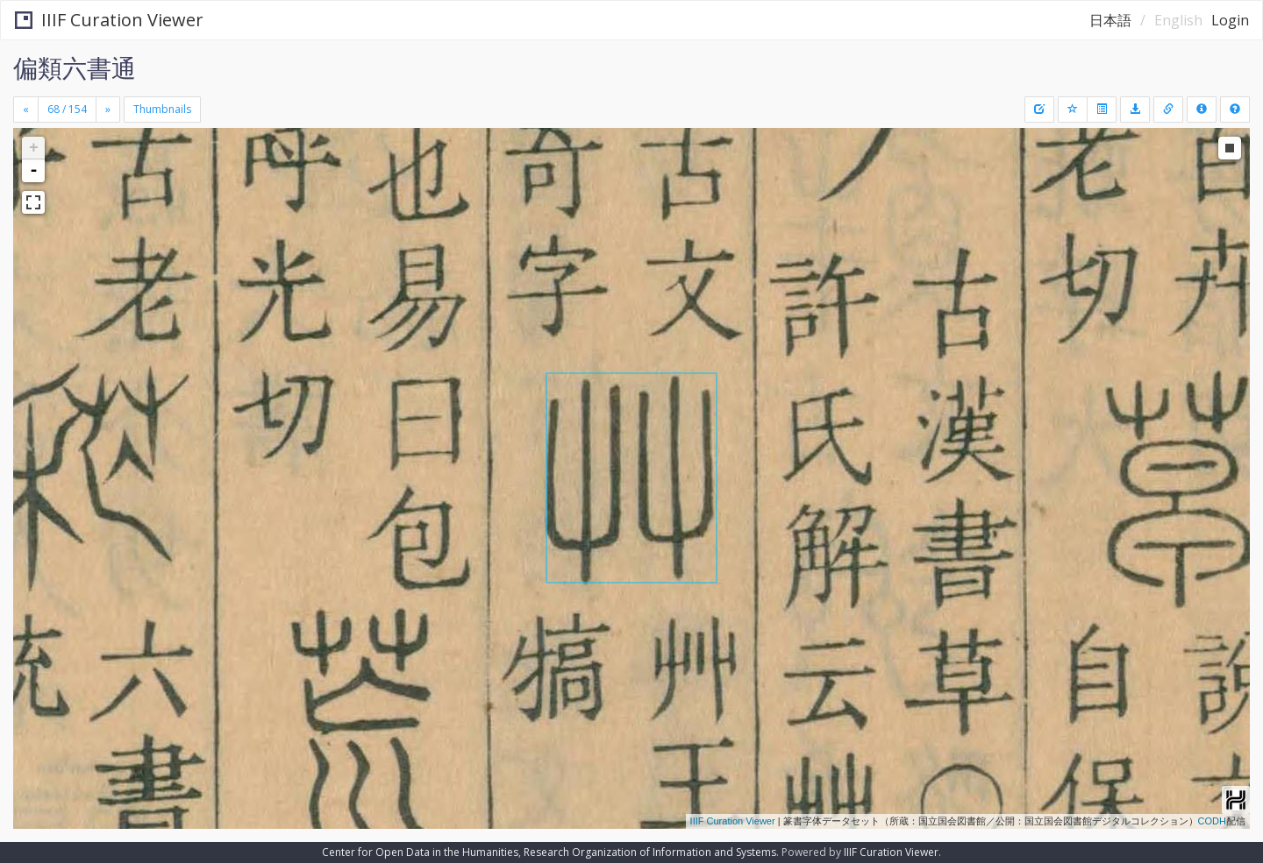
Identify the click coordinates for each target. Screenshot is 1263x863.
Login (1230, 20)
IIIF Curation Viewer (109, 20)
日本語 (1110, 20)
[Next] (108, 109)
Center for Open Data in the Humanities (420, 852)
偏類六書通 (74, 67)
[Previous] (26, 109)
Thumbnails (162, 109)
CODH (1212, 821)
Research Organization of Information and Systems (650, 852)
